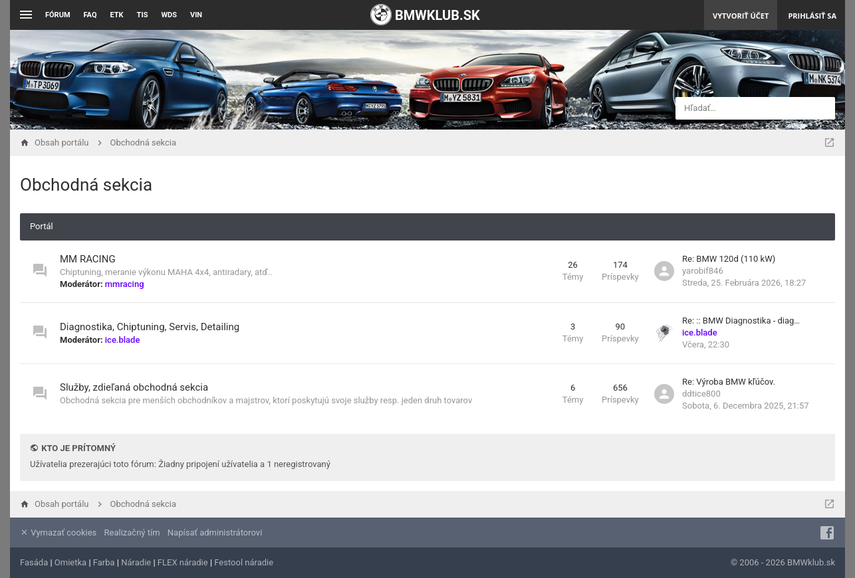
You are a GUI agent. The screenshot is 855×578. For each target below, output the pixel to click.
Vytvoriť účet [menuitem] (741, 16)
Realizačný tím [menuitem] (132, 532)
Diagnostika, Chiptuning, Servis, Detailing (149, 327)
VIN (196, 15)
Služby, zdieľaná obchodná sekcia (134, 387)
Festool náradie (243, 562)
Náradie (136, 562)
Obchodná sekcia (86, 185)
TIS (142, 15)
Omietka (70, 562)
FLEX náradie (183, 562)
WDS (169, 15)
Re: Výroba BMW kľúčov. (728, 382)
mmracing (124, 284)
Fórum (57, 15)
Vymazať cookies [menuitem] (58, 532)
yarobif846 (702, 271)
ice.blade (122, 340)
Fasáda (34, 562)
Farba (104, 562)
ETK (117, 15)
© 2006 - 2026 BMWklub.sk (783, 562)
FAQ (90, 15)
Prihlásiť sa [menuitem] (812, 16)
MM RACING (88, 259)
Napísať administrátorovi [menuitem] (215, 532)
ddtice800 (701, 394)
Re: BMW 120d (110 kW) (728, 259)
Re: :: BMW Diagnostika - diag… (741, 321)
